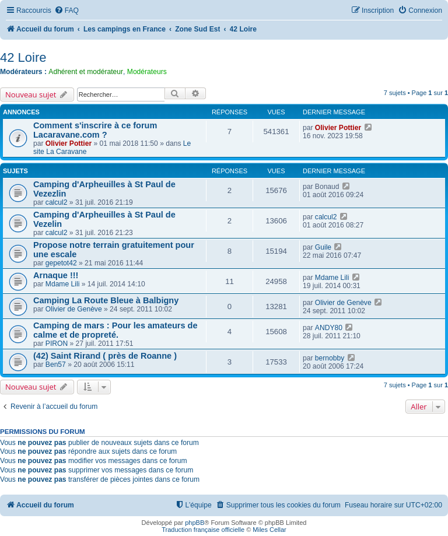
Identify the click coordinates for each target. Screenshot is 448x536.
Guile (323, 247)
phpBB (194, 522)
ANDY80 (328, 328)
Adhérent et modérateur (85, 72)
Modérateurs (147, 72)
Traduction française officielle (203, 529)
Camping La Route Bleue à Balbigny (105, 300)
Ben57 (56, 364)
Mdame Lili (62, 284)
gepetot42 (61, 263)
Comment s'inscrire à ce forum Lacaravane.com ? (95, 130)
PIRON (57, 343)
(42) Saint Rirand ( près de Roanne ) (105, 355)
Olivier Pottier (69, 143)
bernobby (329, 358)
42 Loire (23, 57)
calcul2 (57, 202)
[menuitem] (66, 11)
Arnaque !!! (55, 275)
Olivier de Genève (74, 309)
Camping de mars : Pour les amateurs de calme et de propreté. (115, 330)
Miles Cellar (269, 529)
